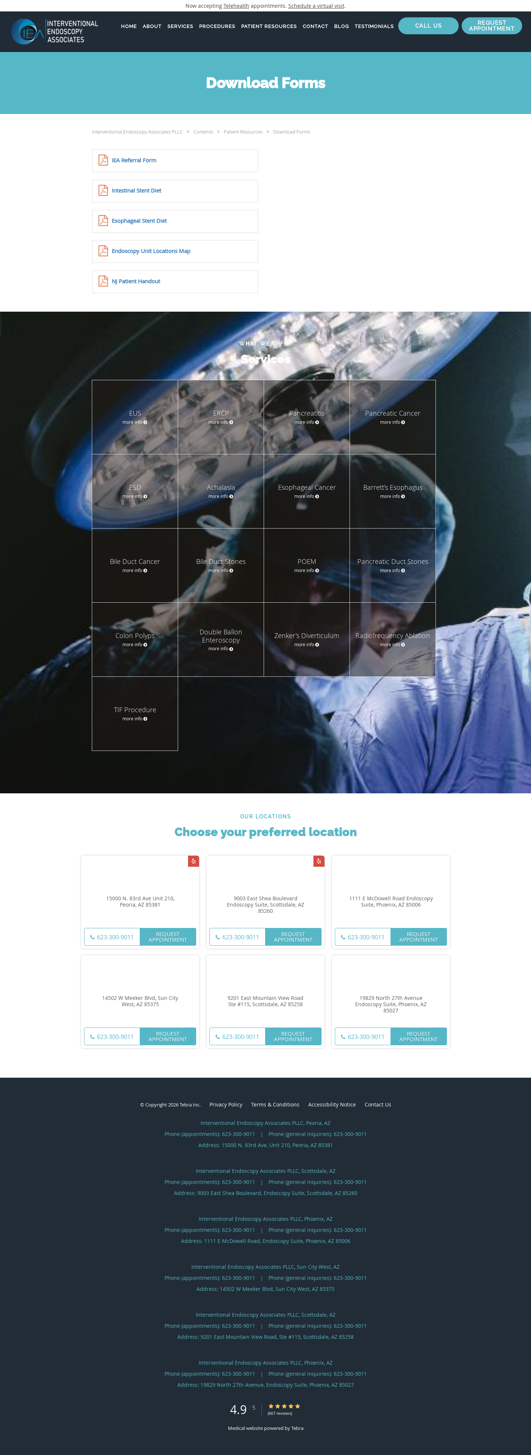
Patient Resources (244, 131)
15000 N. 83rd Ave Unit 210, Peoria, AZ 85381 (140, 901)
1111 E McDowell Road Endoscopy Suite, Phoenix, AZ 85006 (391, 901)
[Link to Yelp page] (193, 861)
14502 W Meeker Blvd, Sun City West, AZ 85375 (140, 1001)
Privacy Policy (225, 1104)
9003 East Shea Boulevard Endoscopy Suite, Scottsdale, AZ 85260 (265, 904)
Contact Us (378, 1104)
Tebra (297, 1428)
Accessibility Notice (332, 1104)
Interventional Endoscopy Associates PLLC (138, 131)
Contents (204, 131)
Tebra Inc (189, 1104)
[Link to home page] (49, 31)
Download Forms (291, 131)
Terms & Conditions (275, 1104)
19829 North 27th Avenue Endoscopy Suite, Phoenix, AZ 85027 (391, 1004)
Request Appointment (168, 936)
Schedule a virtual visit (316, 5)
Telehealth (236, 5)
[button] (492, 25)
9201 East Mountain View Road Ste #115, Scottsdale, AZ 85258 (265, 1001)
